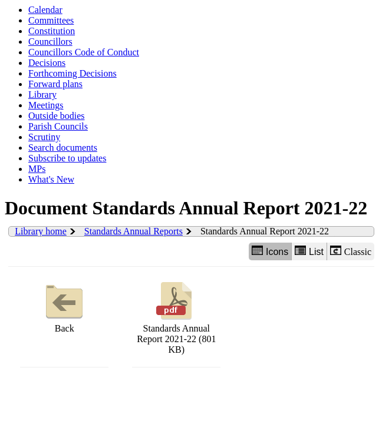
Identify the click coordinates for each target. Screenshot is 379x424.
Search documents (62, 148)
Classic (350, 251)
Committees (51, 20)
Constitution (51, 31)
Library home (41, 231)
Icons (270, 251)
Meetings (46, 105)
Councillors (50, 42)
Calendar (45, 10)
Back (64, 306)
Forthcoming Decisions (72, 73)
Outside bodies (56, 116)
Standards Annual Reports (133, 231)
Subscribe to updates (67, 158)
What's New (51, 179)
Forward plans (55, 84)
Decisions (46, 63)
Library (42, 95)
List (309, 251)
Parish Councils (58, 126)
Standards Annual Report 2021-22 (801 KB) (176, 317)
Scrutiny (44, 137)
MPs (36, 169)
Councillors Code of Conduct (83, 52)
